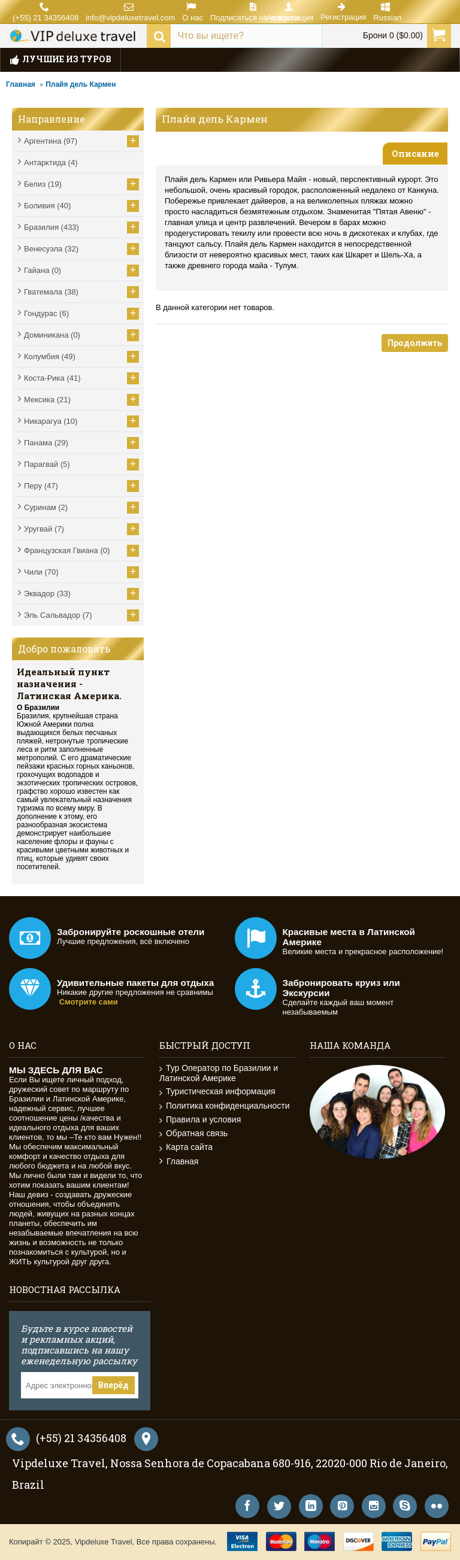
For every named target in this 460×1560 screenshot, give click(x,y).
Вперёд (113, 1385)
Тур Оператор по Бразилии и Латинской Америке (218, 1073)
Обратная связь (193, 1133)
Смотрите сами (88, 1001)
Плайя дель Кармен (81, 84)
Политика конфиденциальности (224, 1106)
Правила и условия (200, 1120)
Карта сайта (186, 1147)
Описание (415, 153)
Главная (20, 84)
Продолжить (415, 343)
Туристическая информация (217, 1091)
